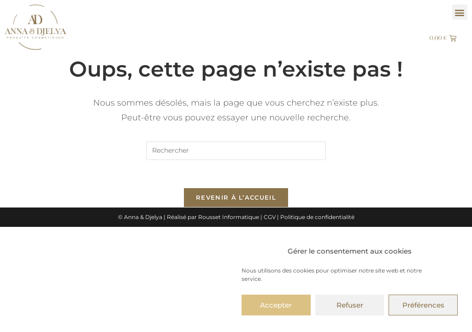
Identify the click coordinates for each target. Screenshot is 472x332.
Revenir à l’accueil (236, 197)
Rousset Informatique (228, 216)
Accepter (276, 305)
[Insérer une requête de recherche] (236, 151)
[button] (459, 12)
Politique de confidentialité (317, 216)
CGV (270, 216)
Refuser (349, 305)
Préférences (423, 305)
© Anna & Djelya (140, 216)
